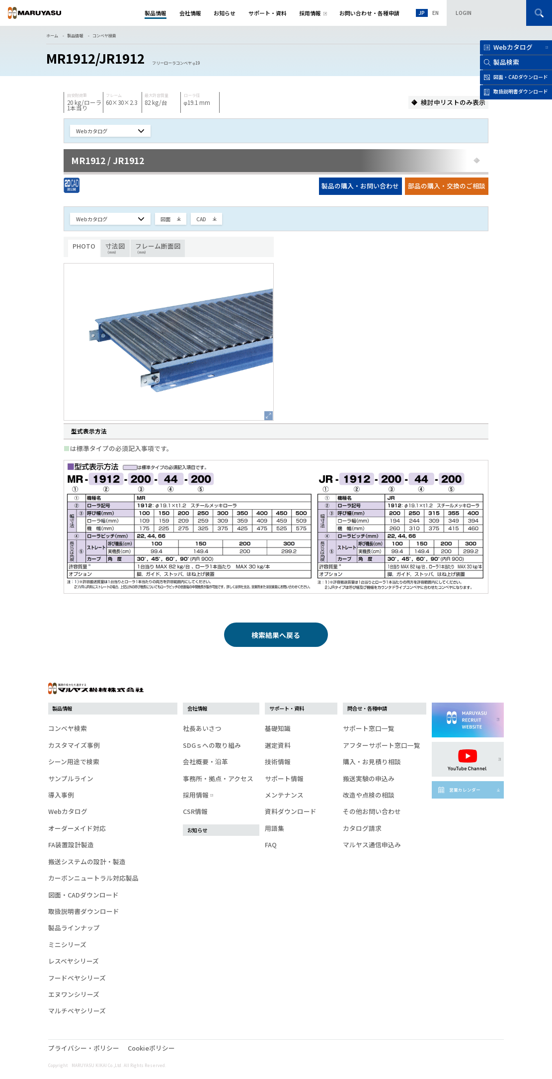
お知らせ (197, 830)
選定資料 (278, 745)
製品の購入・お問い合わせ (360, 185)
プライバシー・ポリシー (83, 1048)
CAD (201, 219)
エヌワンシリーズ (73, 994)
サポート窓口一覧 (368, 728)
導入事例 (61, 795)
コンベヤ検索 (104, 35)
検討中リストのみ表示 (453, 102)
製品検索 (506, 62)
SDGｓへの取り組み (212, 745)
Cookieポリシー (151, 1048)
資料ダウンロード (290, 811)
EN (435, 12)
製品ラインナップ (74, 927)
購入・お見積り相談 (372, 761)
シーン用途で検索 (73, 761)
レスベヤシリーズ (73, 961)
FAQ (271, 844)
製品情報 (75, 35)
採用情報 (197, 795)
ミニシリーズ (67, 944)
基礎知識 (278, 728)
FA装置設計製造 (71, 844)
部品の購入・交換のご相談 (446, 185)
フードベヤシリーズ (77, 978)
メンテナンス (284, 795)
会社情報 (197, 708)
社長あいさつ (202, 728)
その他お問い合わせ (372, 811)
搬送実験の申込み (368, 778)
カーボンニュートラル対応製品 (93, 878)
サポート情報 (284, 778)
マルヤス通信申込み (372, 844)
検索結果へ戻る (275, 635)
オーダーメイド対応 (77, 828)
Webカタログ (513, 47)
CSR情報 (195, 811)
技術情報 (278, 761)
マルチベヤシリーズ (77, 1010)
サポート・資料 (286, 708)
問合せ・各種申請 (367, 708)
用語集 (274, 828)
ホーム (52, 35)
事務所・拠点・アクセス (218, 778)
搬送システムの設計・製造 (87, 861)
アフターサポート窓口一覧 (381, 745)
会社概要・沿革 (205, 761)
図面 (165, 219)
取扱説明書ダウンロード (83, 911)
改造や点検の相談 (368, 795)
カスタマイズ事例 (74, 745)
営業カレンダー (464, 790)
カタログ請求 (362, 828)
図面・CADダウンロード (83, 894)
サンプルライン (70, 778)
